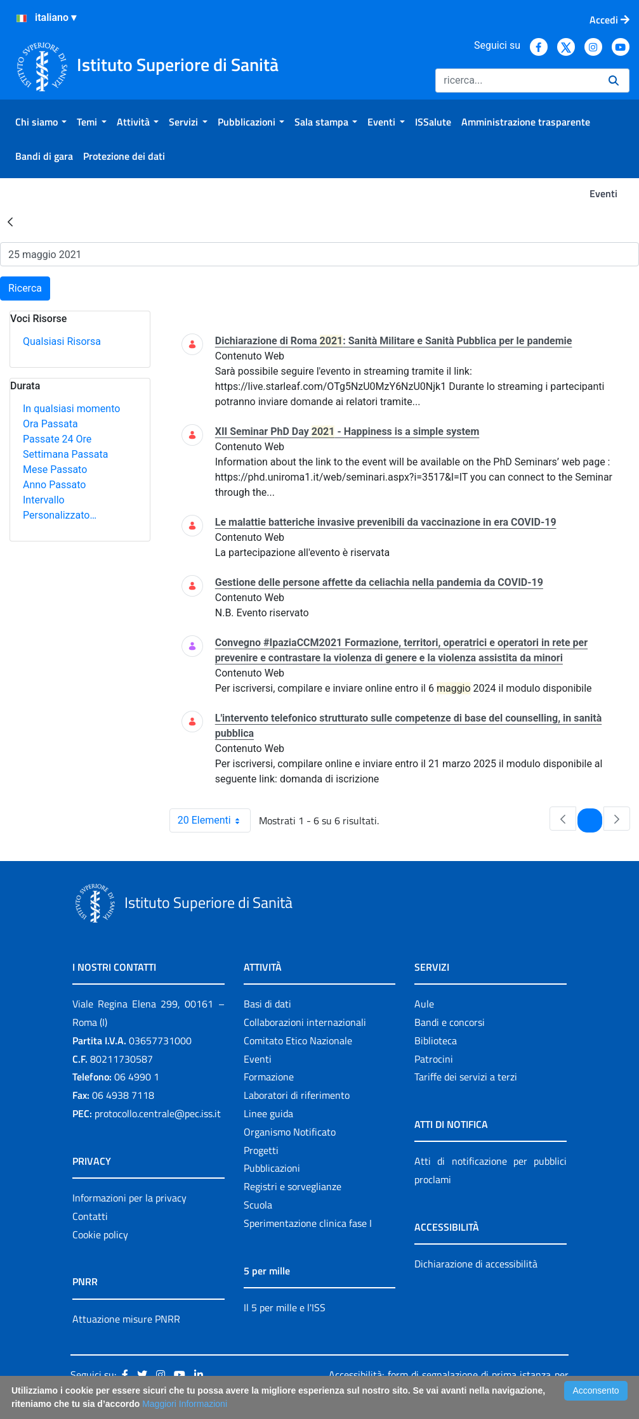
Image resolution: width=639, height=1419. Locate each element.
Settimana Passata (65, 454)
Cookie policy (100, 1234)
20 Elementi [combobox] (214, 820)
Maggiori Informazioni (184, 1404)
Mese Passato (55, 469)
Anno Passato (54, 485)
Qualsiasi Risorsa (62, 341)
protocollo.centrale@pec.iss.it (158, 1113)
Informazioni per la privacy (129, 1197)
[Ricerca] (516, 80)
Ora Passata (50, 424)
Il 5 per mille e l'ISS (285, 1307)
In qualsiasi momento (71, 409)
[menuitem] (41, 121)
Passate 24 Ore (57, 439)
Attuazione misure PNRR (126, 1318)
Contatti (90, 1216)
